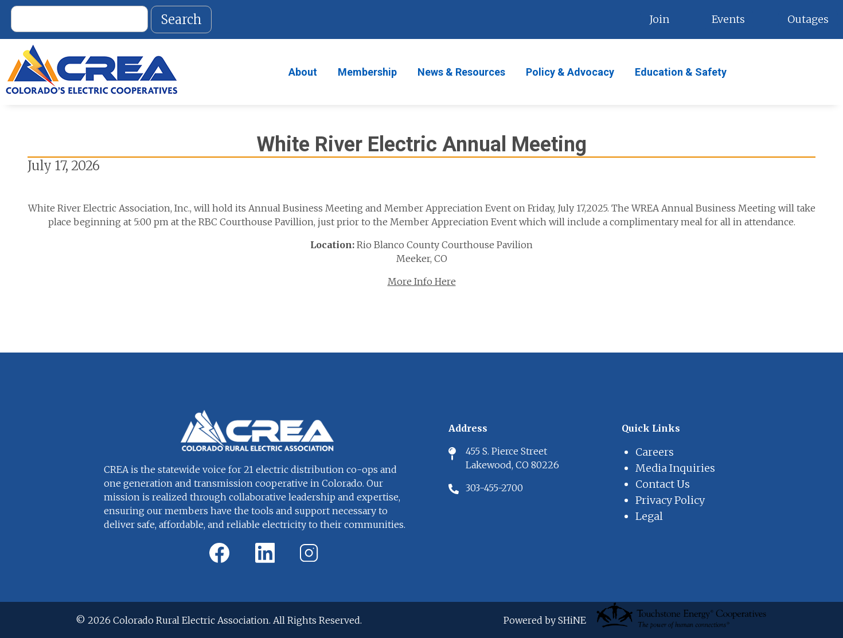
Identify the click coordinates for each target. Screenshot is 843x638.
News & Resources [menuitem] (461, 72)
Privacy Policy (670, 500)
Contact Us (662, 484)
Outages (808, 19)
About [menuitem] (302, 72)
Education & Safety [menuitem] (681, 72)
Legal (649, 516)
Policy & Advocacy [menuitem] (570, 72)
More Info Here (422, 281)
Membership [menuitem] (367, 72)
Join (659, 19)
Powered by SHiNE (545, 620)
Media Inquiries (675, 468)
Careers (654, 452)
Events (728, 19)
